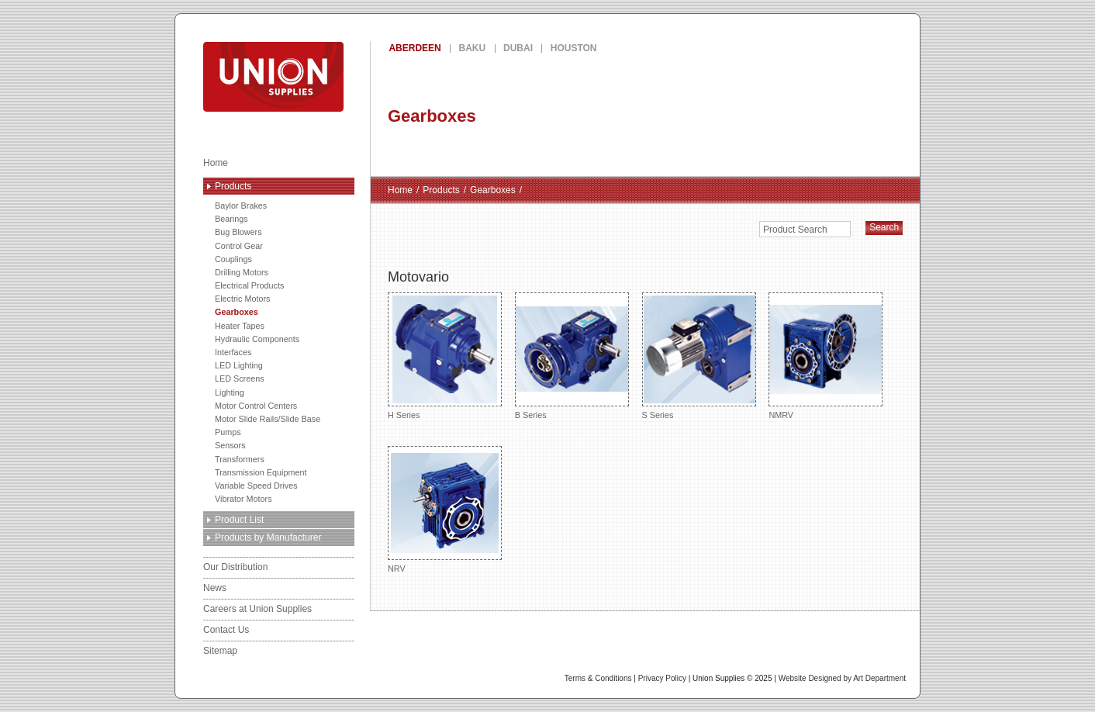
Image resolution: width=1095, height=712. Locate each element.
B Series (572, 355)
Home (215, 162)
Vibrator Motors (243, 498)
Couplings (233, 259)
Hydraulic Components (257, 339)
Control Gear (239, 246)
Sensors (230, 445)
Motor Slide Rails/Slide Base (267, 418)
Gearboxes (236, 311)
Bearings (231, 218)
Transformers (239, 459)
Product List (239, 519)
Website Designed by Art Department (842, 678)
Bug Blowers (238, 232)
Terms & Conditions (598, 678)
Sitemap (220, 650)
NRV (445, 509)
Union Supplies (329, 77)
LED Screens (239, 378)
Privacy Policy (662, 678)
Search (884, 227)
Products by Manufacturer (268, 537)
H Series (445, 355)
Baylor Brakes (241, 205)
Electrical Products (249, 285)
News (214, 587)
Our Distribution (235, 567)
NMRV (826, 355)
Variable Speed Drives (256, 485)
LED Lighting (239, 365)
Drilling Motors (241, 272)
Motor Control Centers (256, 405)
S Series (699, 355)
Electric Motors (242, 298)
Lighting (229, 392)
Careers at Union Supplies (257, 608)
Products (233, 186)
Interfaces (233, 352)
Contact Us (226, 629)
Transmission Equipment (260, 472)
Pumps (228, 432)
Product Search (795, 229)
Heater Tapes (239, 325)
